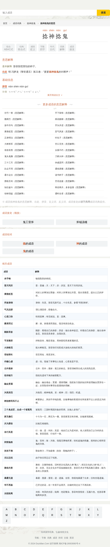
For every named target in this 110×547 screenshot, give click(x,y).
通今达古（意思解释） (15, 175)
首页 (5, 23)
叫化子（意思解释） (64, 137)
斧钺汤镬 (81, 222)
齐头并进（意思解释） (65, 125)
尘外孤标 (8, 368)
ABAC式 (8, 48)
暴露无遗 (8, 478)
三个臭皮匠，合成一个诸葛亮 (18, 409)
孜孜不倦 (8, 451)
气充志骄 (8, 309)
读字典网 (54, 543)
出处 (4, 72)
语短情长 (8, 354)
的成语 (28, 243)
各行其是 (8, 432)
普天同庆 (8, 285)
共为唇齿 (8, 423)
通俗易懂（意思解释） (65, 169)
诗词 (60, 538)
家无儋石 (8, 416)
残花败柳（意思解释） (65, 119)
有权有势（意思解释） (15, 150)
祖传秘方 (8, 375)
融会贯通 (8, 384)
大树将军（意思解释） (15, 144)
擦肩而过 (8, 323)
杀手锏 (7, 278)
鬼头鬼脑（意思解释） (15, 156)
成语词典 (17, 23)
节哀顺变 (8, 340)
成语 (55, 538)
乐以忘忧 (8, 458)
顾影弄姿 (8, 332)
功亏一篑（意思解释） (15, 113)
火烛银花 (8, 347)
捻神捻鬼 (31, 23)
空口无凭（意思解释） (65, 144)
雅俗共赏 (8, 468)
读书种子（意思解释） (65, 175)
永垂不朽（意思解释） (65, 150)
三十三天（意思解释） (15, 162)
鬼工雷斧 (28, 222)
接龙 (72, 48)
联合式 (21, 48)
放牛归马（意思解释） (15, 125)
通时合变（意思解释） (65, 193)
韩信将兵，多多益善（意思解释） (71, 187)
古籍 (66, 538)
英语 (72, 538)
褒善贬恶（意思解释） (15, 131)
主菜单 (107, 4)
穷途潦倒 (8, 302)
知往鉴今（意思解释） (15, 187)
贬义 (32, 48)
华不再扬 (8, 485)
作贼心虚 (8, 361)
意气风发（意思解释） (65, 131)
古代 (52, 48)
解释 (62, 48)
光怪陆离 (8, 493)
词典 (49, 538)
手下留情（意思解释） (65, 113)
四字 (42, 48)
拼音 (4, 86)
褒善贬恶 (8, 294)
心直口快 (8, 316)
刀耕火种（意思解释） (65, 156)
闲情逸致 (8, 442)
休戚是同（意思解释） (65, 162)
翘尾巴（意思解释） (13, 119)
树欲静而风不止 (11, 401)
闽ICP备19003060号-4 (69, 543)
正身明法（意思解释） (15, 137)
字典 (44, 538)
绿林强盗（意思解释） (15, 193)
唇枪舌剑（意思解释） (15, 181)
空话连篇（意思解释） (65, 181)
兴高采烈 (8, 392)
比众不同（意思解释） (15, 169)
